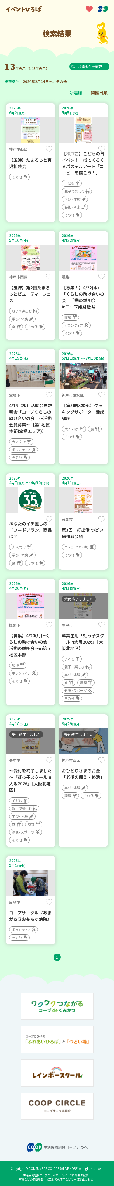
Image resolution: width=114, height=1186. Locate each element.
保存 (49, 149)
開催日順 (99, 92)
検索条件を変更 (91, 66)
